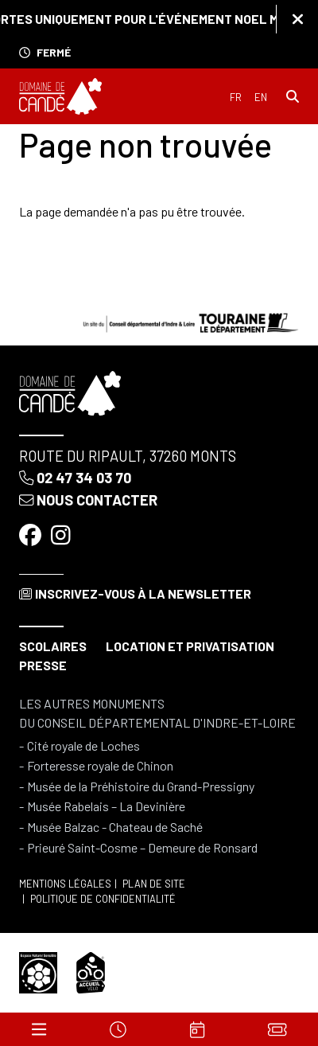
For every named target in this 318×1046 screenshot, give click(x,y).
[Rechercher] (292, 96)
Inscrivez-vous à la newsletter (135, 593)
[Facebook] (32, 534)
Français (235, 97)
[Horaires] (118, 1029)
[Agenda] (197, 1029)
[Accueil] (60, 96)
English (260, 97)
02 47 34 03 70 (75, 477)
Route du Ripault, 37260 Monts (127, 456)
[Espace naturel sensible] (38, 970)
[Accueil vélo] (90, 970)
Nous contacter (88, 500)
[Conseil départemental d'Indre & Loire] (191, 320)
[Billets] (277, 1029)
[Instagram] (62, 534)
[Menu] (39, 1029)
